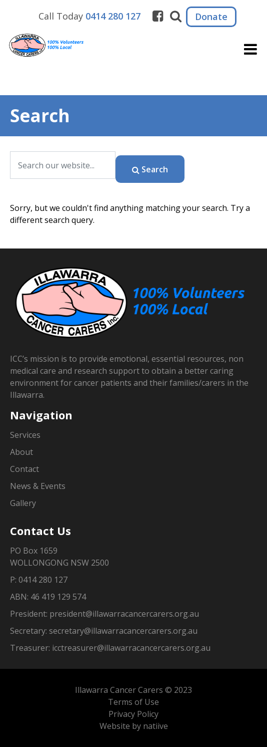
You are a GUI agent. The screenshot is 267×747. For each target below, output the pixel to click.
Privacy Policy (133, 713)
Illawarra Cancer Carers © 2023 (133, 689)
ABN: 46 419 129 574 (48, 596)
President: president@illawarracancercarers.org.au (104, 613)
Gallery (23, 503)
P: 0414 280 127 (39, 579)
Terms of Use (133, 701)
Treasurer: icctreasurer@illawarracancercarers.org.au (110, 647)
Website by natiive (134, 725)
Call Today (89, 16)
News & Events (38, 485)
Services (25, 434)
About (21, 451)
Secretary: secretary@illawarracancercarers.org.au (104, 630)
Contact (24, 468)
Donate (211, 17)
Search (150, 169)
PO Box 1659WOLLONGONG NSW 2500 (59, 556)
